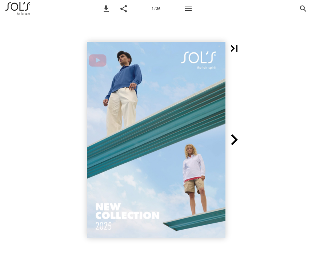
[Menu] (188, 8)
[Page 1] (156, 8)
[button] (106, 8)
